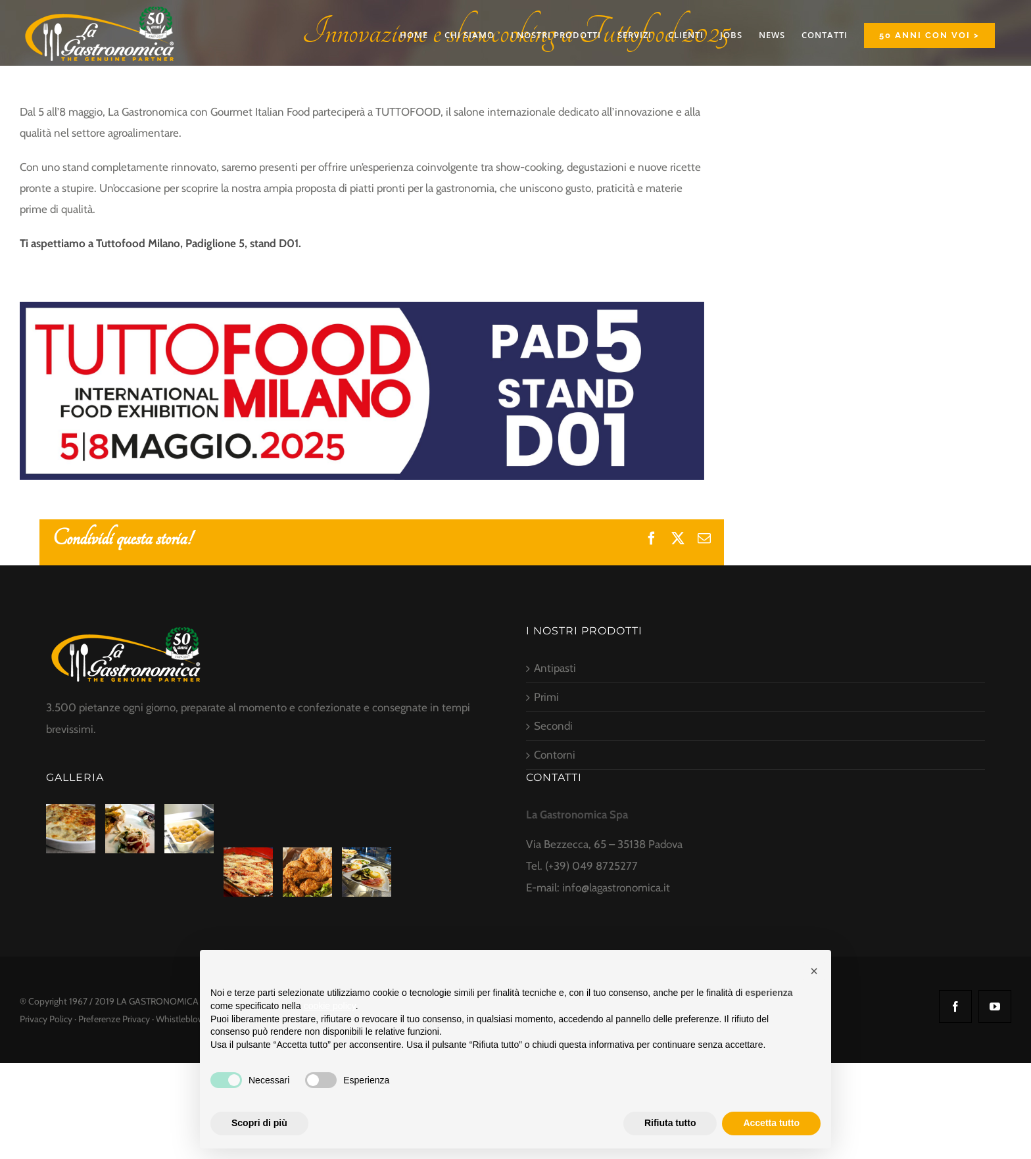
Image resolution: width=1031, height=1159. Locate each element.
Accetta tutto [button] (771, 1123)
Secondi (553, 725)
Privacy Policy (46, 1019)
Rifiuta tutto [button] (670, 1123)
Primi (546, 696)
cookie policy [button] (330, 1006)
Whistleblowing (186, 1019)
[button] (814, 971)
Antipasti (555, 667)
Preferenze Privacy (114, 1019)
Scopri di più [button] (259, 1123)
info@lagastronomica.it (616, 887)
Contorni (554, 754)
